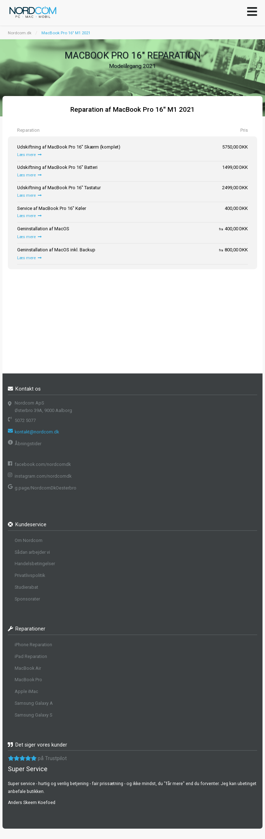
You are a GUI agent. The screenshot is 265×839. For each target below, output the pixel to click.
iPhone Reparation (33, 644)
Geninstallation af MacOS (43, 228)
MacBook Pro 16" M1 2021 (65, 32)
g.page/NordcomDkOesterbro (45, 488)
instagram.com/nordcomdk (43, 476)
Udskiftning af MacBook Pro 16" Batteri (57, 167)
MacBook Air (28, 668)
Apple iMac (26, 691)
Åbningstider (28, 443)
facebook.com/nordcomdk (43, 464)
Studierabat (26, 587)
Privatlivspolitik (30, 575)
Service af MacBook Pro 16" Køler (51, 208)
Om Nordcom (28, 540)
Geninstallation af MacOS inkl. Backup (56, 249)
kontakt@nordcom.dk (37, 431)
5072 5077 (25, 420)
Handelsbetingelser (35, 563)
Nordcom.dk (19, 32)
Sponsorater (27, 599)
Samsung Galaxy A (34, 703)
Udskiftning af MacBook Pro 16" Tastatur (59, 187)
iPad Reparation (31, 656)
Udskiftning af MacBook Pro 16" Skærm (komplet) (68, 147)
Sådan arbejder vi (32, 552)
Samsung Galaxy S (33, 715)
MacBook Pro (28, 679)
